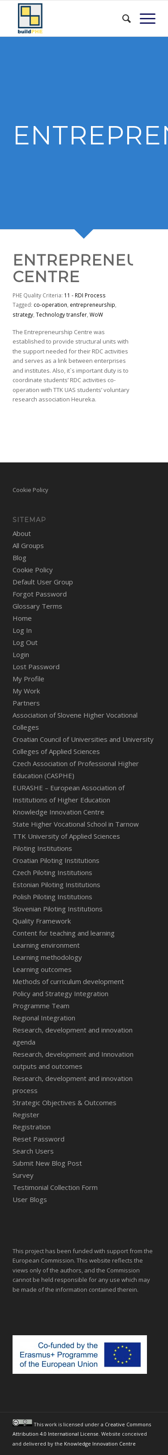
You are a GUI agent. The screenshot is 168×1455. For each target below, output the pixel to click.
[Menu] (143, 18)
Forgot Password (40, 593)
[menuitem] (122, 18)
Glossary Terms (37, 605)
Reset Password (39, 1138)
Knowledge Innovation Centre (58, 811)
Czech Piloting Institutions (52, 872)
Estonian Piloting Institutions (56, 884)
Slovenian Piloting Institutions (58, 908)
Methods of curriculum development (68, 981)
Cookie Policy (30, 490)
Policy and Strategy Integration (60, 993)
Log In (22, 630)
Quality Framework (42, 920)
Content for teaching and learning (64, 932)
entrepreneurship (92, 304)
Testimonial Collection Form (55, 1187)
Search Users (33, 1150)
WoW (96, 314)
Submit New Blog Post (47, 1163)
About (22, 533)
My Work (26, 690)
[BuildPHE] (70, 18)
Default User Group (43, 581)
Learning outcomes (42, 969)
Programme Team (41, 1005)
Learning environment (46, 945)
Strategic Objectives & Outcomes (64, 1102)
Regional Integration (44, 1017)
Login (21, 654)
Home (22, 618)
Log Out (25, 642)
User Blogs (30, 1199)
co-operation (50, 304)
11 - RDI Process (85, 295)
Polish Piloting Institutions (52, 896)
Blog (19, 557)
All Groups (28, 545)
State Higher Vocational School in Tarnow (76, 823)
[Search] (122, 18)
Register (26, 1114)
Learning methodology (47, 957)
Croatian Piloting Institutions (56, 860)
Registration (32, 1126)
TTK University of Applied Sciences (66, 836)
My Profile (28, 678)
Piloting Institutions (42, 848)
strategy (23, 314)
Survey (23, 1175)
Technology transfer (61, 314)
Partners (26, 702)
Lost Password (36, 666)
